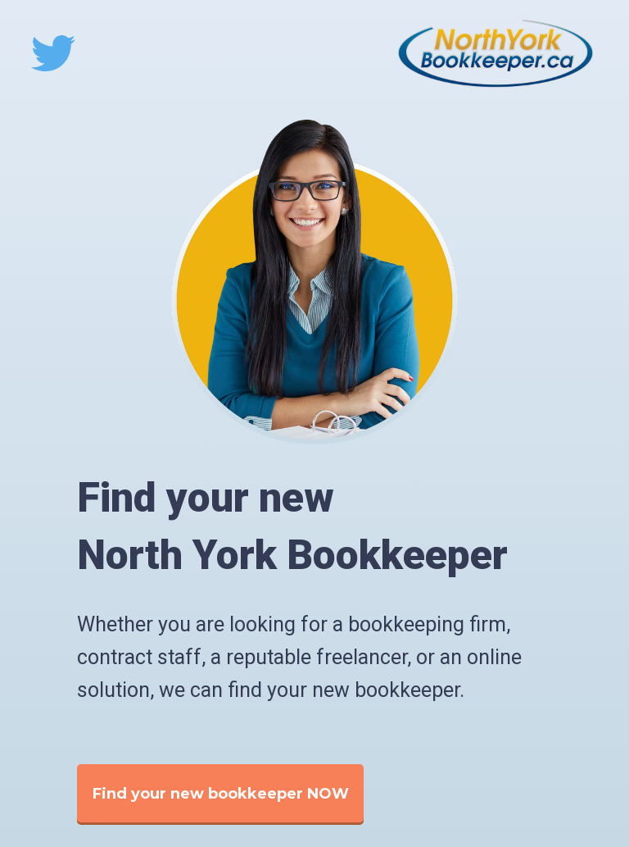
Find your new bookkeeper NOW (221, 794)
